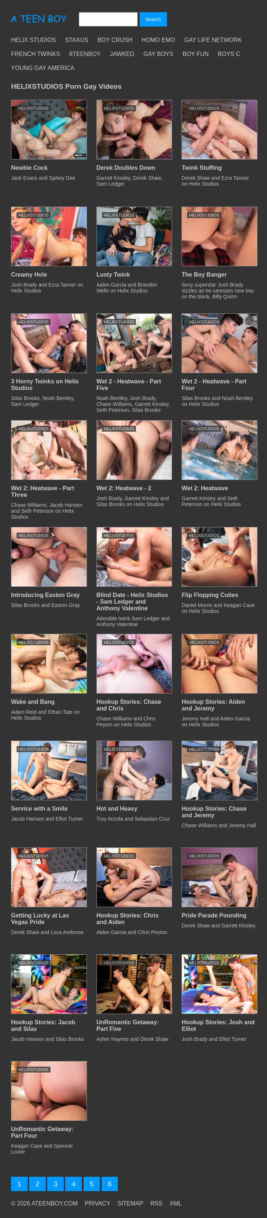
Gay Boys (158, 54)
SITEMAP (130, 1203)
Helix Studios (33, 40)
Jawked (122, 54)
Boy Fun (196, 54)
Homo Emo (158, 40)
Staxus (76, 40)
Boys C (229, 54)
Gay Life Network (213, 40)
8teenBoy (85, 54)
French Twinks (35, 54)
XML (175, 1203)
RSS (156, 1203)
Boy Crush (115, 40)
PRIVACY (97, 1203)
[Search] (108, 19)
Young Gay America (42, 68)
